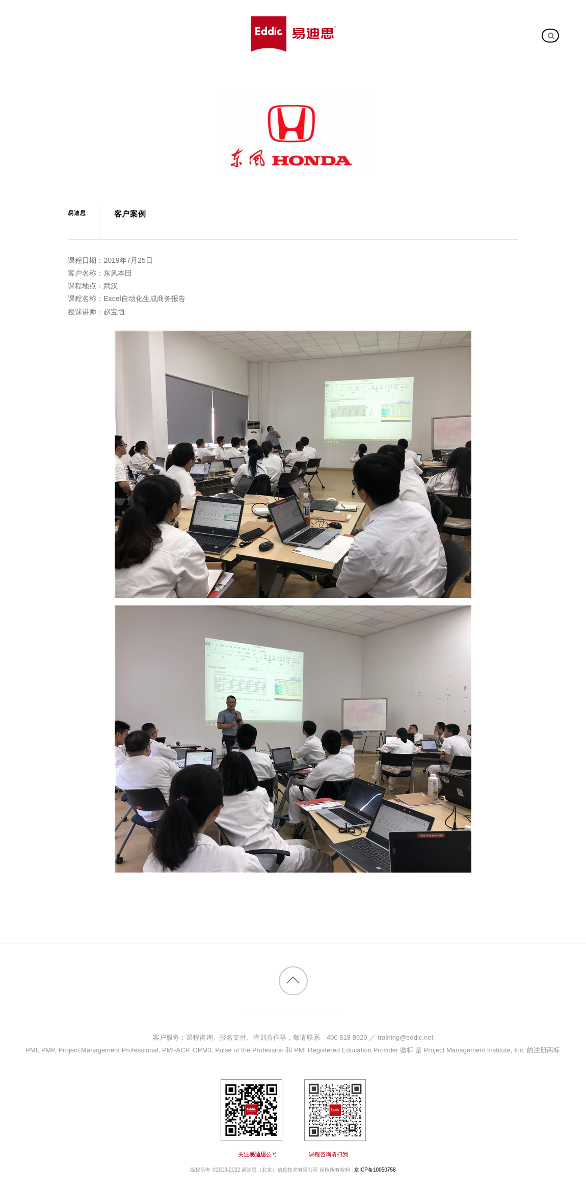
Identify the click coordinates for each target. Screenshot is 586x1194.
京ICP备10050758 (374, 1170)
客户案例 (233, 18)
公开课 (156, 18)
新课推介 (71, 18)
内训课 (193, 18)
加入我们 (92, 50)
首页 (35, 18)
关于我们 (49, 50)
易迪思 (77, 213)
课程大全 (116, 18)
